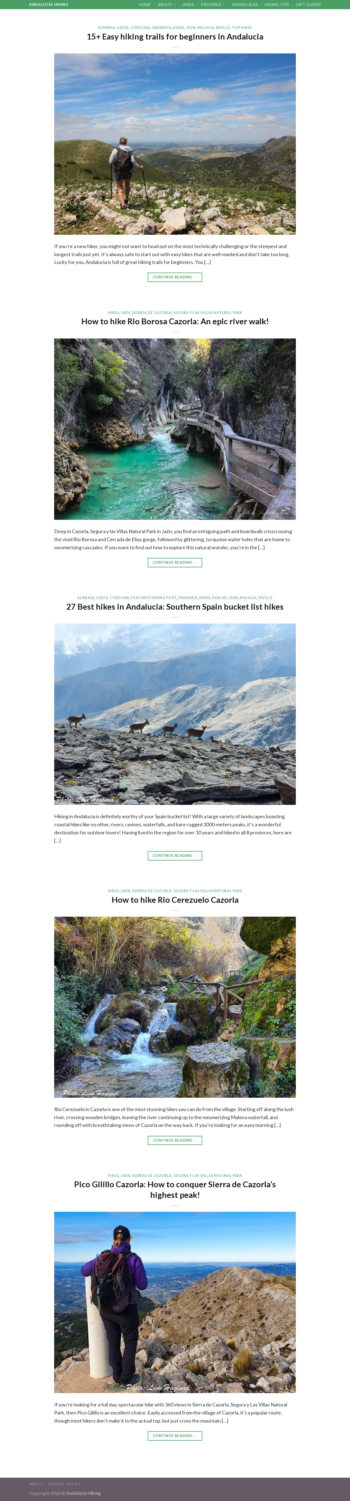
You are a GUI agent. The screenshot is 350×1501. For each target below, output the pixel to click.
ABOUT (167, 4)
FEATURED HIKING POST (153, 598)
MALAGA (205, 28)
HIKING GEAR (245, 4)
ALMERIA (106, 28)
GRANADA (161, 28)
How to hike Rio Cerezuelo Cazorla (175, 899)
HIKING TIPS (277, 4)
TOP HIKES (242, 28)
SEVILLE (223, 28)
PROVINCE (213, 4)
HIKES (188, 4)
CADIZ (123, 28)
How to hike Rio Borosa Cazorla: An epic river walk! (175, 321)
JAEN (191, 28)
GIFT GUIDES (308, 4)
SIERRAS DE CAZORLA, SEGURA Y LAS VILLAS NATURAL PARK (187, 313)
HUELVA (219, 598)
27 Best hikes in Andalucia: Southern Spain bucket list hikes (175, 606)
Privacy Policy (64, 1484)
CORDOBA (140, 28)
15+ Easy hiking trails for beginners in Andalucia (175, 36)
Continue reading (175, 277)
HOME (145, 4)
